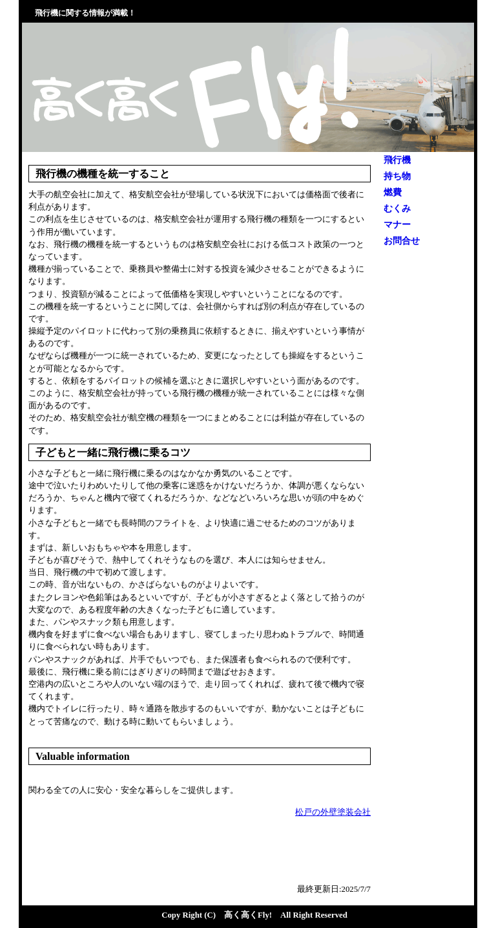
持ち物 (397, 176)
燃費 (393, 192)
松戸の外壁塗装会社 (333, 812)
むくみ (397, 208)
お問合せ (402, 241)
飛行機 (397, 160)
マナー (397, 225)
